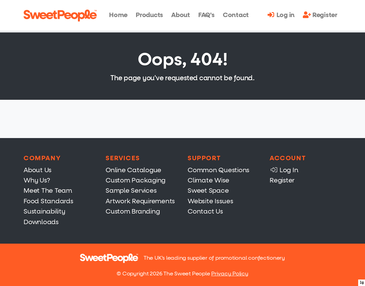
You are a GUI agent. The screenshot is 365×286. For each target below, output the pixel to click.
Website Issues (210, 201)
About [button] (180, 15)
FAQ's (206, 15)
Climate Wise (208, 180)
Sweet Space (208, 190)
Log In (284, 170)
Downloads (41, 222)
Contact (236, 15)
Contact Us (205, 211)
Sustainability (44, 211)
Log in (281, 15)
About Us (38, 170)
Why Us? (37, 180)
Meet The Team (48, 190)
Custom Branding (133, 211)
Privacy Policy (229, 273)
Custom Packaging (135, 180)
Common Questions (218, 170)
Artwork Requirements (140, 201)
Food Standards (48, 201)
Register (320, 15)
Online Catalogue (133, 170)
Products (149, 15)
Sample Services (131, 190)
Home (118, 15)
